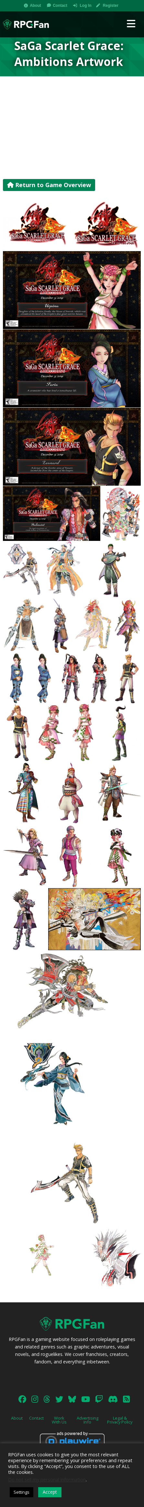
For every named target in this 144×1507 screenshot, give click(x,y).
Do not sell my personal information (47, 1479)
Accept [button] (50, 1492)
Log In (85, 5)
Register (110, 5)
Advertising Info (87, 1420)
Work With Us (59, 1420)
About (35, 5)
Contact (60, 5)
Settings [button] (21, 1492)
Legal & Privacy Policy (119, 1420)
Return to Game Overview (49, 185)
